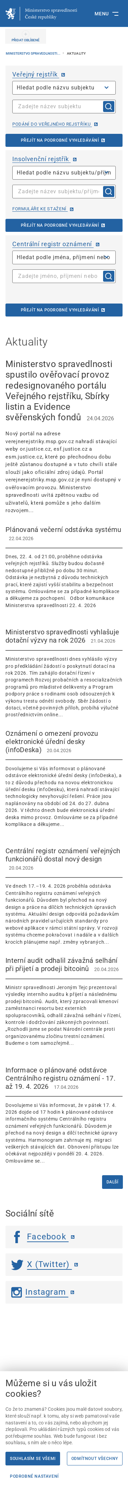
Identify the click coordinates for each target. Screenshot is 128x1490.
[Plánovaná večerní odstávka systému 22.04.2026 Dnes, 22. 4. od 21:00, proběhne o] (64, 567)
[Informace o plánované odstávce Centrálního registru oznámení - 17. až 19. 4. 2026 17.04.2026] (64, 1115)
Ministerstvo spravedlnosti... (33, 53)
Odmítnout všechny (94, 1458)
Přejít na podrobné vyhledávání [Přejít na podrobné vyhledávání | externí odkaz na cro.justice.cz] (60, 310)
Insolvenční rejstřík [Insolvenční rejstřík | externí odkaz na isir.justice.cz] (41, 159)
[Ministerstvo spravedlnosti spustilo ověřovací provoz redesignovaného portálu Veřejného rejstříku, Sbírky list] (64, 437)
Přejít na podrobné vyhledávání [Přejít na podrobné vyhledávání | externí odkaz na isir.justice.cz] (60, 225)
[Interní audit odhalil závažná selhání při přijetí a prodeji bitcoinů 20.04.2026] (64, 1001)
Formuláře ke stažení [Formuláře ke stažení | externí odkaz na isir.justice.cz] (40, 208)
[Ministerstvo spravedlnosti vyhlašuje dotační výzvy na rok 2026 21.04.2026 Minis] (64, 673)
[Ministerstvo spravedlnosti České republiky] (41, 13)
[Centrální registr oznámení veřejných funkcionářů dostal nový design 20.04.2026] (64, 896)
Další (112, 1182)
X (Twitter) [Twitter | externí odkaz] (41, 1264)
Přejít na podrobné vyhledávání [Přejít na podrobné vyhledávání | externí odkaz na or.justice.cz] (60, 140)
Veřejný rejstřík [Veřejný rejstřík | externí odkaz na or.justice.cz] (35, 74)
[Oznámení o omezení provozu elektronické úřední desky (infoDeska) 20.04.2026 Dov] (64, 778)
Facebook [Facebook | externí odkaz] (40, 1236)
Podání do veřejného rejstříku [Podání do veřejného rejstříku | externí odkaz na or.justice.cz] (52, 124)
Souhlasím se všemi (33, 1458)
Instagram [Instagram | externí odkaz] (39, 1292)
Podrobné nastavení (34, 1476)
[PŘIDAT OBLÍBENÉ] (25, 36)
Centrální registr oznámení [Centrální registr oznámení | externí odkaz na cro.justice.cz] (53, 244)
